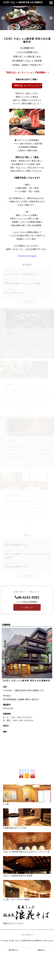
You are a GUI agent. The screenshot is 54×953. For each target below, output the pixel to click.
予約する (13, 950)
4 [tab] (32, 32)
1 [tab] (21, 32)
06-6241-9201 (28, 597)
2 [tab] (25, 32)
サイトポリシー (27, 935)
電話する (40, 950)
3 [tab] (29, 32)
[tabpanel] (27, 18)
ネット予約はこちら (27, 607)
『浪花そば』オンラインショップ (27, 85)
